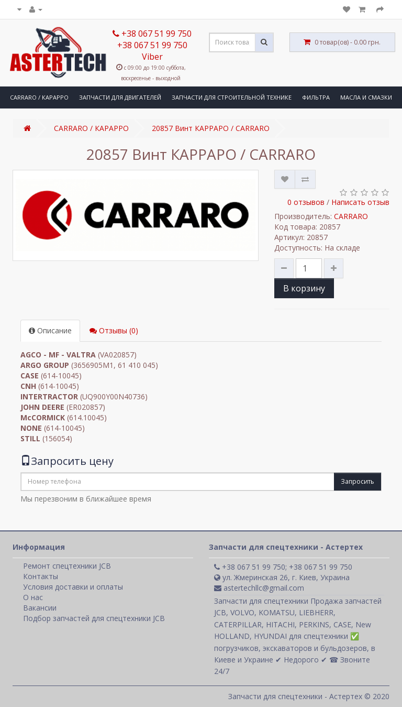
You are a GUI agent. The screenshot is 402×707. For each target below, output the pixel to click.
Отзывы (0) (114, 330)
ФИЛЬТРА (316, 97)
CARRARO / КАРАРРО (39, 97)
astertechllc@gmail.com (259, 588)
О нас (33, 597)
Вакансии (40, 608)
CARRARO (351, 216)
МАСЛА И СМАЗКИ (366, 97)
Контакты (40, 576)
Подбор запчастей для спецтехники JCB (94, 618)
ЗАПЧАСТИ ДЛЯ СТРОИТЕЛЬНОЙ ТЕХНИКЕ (232, 97)
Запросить (357, 481)
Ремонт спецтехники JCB (67, 566)
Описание (50, 330)
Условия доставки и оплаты (73, 587)
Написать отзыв (360, 202)
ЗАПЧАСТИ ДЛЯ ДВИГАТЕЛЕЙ (120, 97)
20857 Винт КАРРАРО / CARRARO (211, 128)
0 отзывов (306, 202)
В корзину (304, 288)
